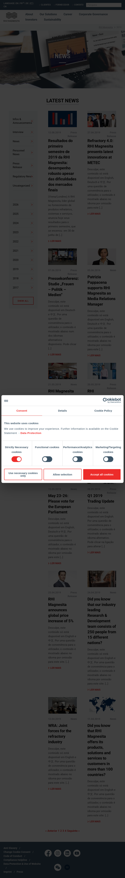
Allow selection (62, 474)
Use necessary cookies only (23, 474)
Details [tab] (62, 410)
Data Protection (30, 432)
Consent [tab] (21, 410)
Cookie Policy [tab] (103, 410)
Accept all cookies (101, 474)
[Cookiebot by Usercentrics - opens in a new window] (105, 400)
